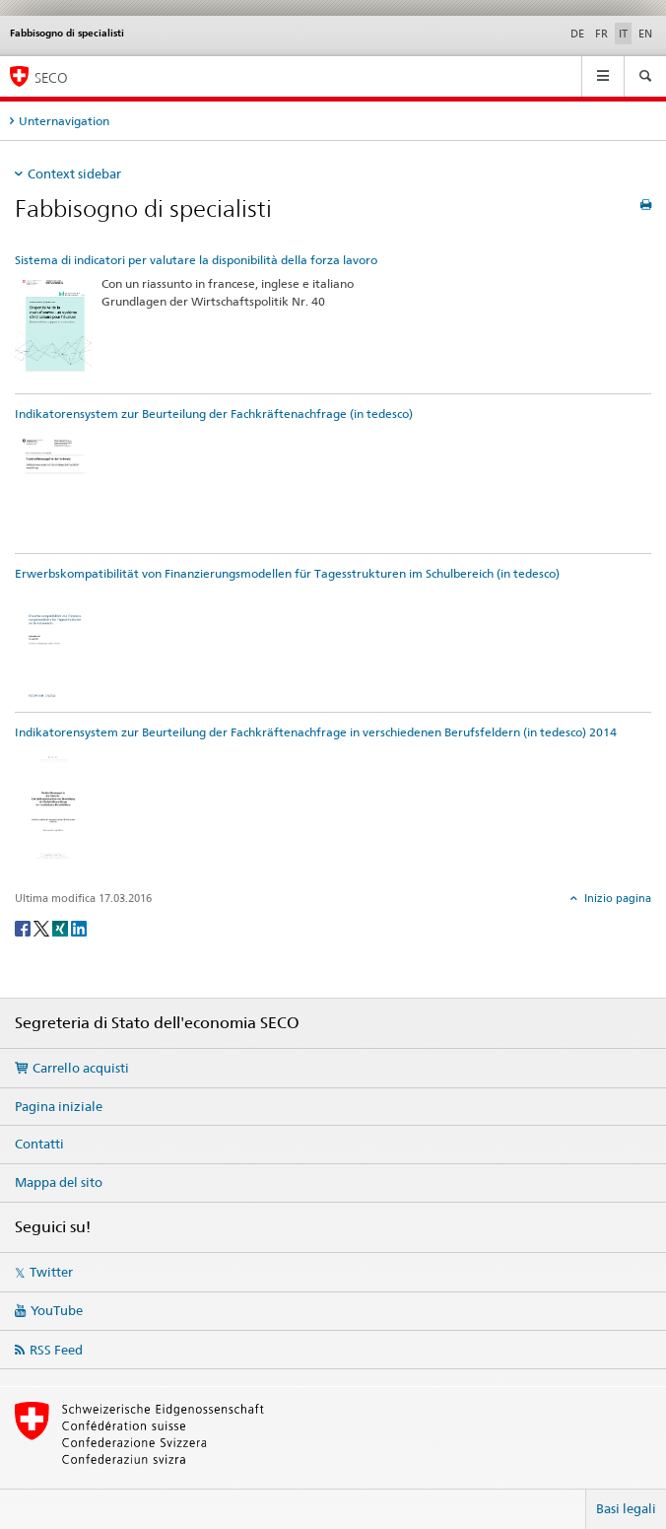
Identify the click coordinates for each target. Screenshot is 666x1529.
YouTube (57, 1310)
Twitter (51, 1272)
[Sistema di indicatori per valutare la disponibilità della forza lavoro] (53, 330)
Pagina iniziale (58, 1106)
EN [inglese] (645, 33)
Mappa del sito (58, 1182)
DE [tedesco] (577, 33)
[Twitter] (42, 927)
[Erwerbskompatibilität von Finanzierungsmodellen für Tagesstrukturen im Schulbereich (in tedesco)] (53, 646)
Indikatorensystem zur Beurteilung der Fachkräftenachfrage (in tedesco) (214, 413)
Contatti (39, 1143)
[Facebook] (24, 927)
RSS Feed (56, 1349)
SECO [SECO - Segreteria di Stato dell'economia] (51, 77)
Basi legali (626, 1508)
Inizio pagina (616, 898)
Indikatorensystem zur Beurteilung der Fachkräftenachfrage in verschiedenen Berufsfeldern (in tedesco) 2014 (316, 732)
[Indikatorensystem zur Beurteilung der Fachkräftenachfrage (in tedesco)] (53, 487)
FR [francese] (601, 33)
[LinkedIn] (79, 927)
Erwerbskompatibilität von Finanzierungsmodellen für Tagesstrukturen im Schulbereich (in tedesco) (287, 573)
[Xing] (61, 927)
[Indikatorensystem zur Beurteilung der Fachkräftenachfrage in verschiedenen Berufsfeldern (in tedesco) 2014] (53, 806)
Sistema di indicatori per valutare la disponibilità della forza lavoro (196, 259)
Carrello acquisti (81, 1068)
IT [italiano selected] (623, 33)
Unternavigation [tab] (64, 120)
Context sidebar (74, 173)
